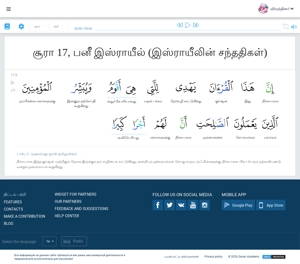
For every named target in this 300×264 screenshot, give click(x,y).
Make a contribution (24, 216)
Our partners (68, 201)
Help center (67, 215)
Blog (8, 223)
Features (13, 201)
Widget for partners (75, 194)
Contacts (13, 208)
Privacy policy (213, 256)
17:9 (14, 75)
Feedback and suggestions (81, 208)
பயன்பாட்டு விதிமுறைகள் (181, 256)
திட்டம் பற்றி (15, 194)
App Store (270, 205)
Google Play (238, 205)
